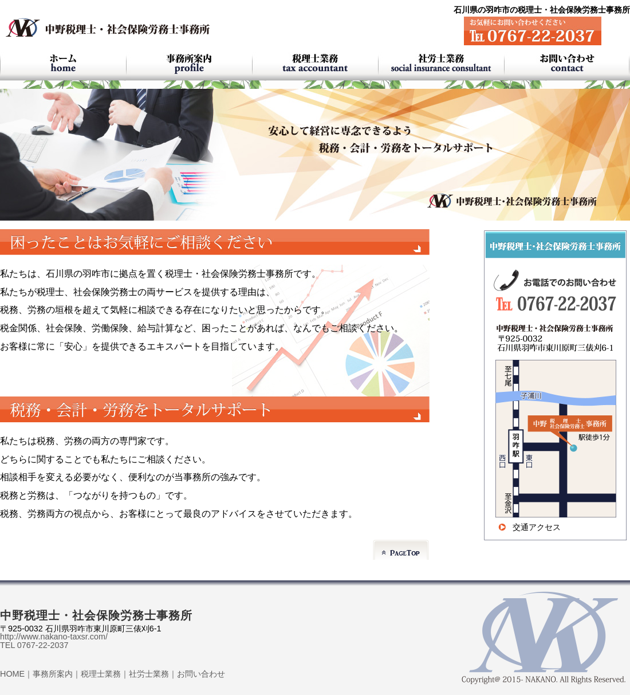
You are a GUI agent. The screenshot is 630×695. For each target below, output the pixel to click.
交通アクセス (537, 527)
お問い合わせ (201, 673)
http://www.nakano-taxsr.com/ (54, 636)
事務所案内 (53, 673)
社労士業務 (149, 673)
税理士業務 (101, 673)
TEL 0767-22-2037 (34, 645)
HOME (12, 673)
